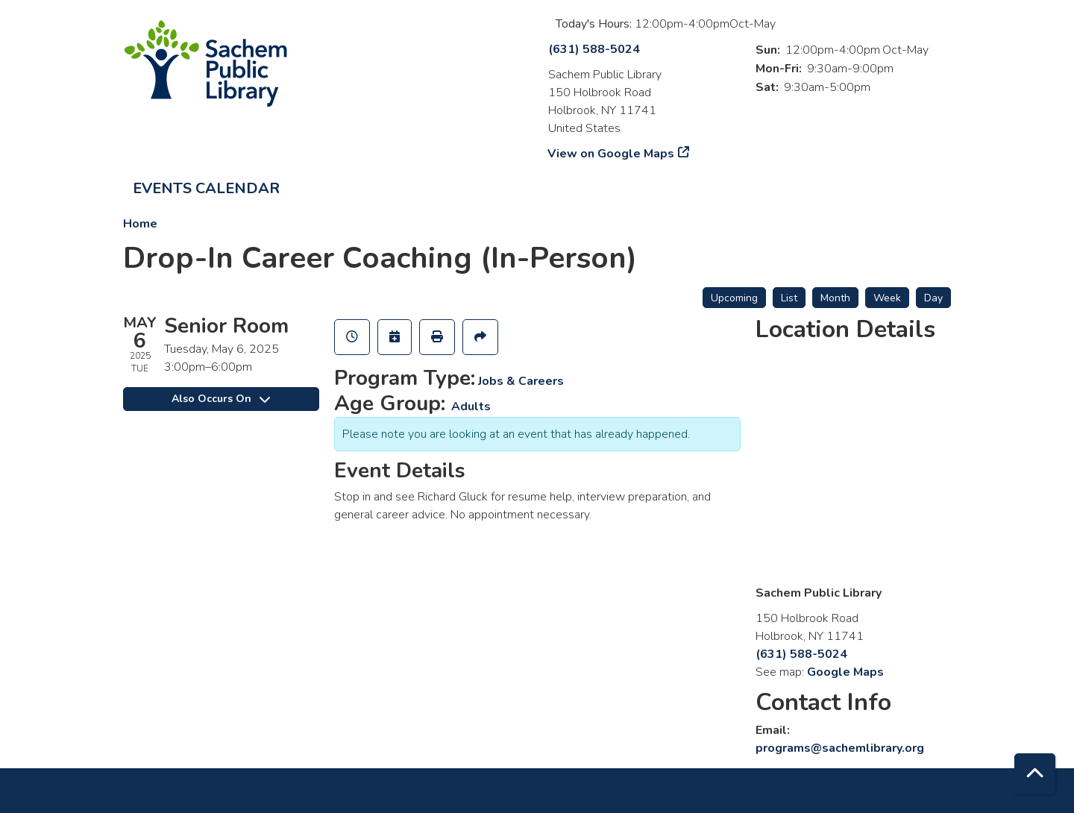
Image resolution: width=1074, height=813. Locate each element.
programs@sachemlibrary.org (840, 748)
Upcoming (734, 298)
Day (933, 298)
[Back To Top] (1034, 773)
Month (835, 298)
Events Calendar (206, 188)
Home (140, 224)
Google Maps (845, 672)
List (789, 298)
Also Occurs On (221, 399)
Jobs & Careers (521, 381)
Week (887, 298)
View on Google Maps (611, 153)
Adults (471, 406)
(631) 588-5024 (594, 49)
